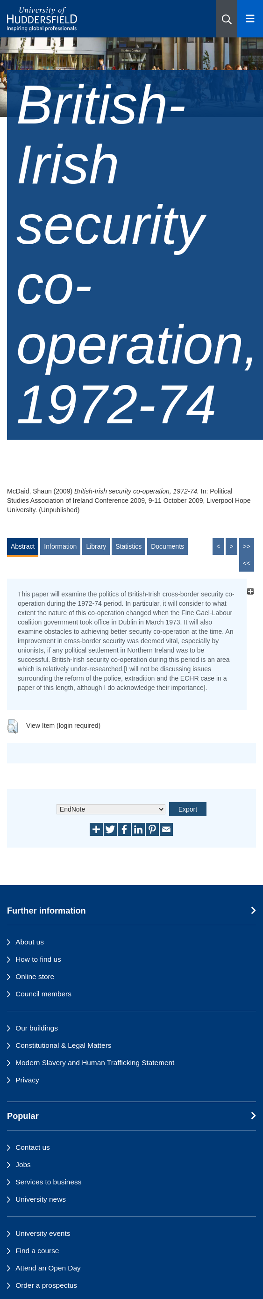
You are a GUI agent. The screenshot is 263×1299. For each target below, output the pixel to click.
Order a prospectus (46, 1285)
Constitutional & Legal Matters (63, 1045)
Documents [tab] (167, 546)
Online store (34, 976)
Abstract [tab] (23, 546)
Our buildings (36, 1028)
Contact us (32, 1147)
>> (246, 546)
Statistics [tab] (128, 546)
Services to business (48, 1182)
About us (29, 942)
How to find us (38, 959)
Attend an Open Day (47, 1268)
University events (42, 1233)
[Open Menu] (250, 18)
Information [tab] (60, 546)
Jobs (23, 1164)
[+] (250, 591)
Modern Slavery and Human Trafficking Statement (94, 1063)
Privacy (27, 1080)
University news (40, 1199)
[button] (226, 18)
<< (246, 563)
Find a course (37, 1251)
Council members (43, 994)
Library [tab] (96, 546)
